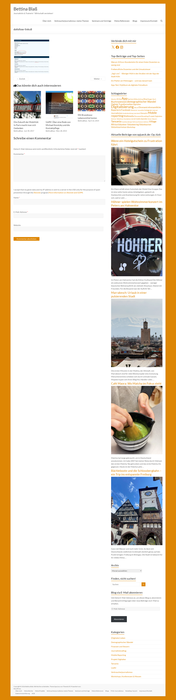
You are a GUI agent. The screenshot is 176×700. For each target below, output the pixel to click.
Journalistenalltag (118, 651)
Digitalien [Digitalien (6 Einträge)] (137, 104)
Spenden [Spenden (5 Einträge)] (144, 119)
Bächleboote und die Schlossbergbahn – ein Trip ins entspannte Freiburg (136, 472)
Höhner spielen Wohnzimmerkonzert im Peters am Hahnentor (136, 203)
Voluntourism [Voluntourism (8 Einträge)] (145, 124)
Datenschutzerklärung (23, 694)
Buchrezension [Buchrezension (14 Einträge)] (119, 101)
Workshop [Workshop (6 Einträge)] (131, 127)
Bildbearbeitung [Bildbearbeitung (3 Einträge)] (138, 99)
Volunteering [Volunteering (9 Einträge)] (133, 124)
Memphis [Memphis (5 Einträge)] (144, 113)
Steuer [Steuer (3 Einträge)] (150, 119)
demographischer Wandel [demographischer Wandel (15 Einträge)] (141, 101)
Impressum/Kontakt (148, 21)
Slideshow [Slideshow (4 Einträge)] (120, 119)
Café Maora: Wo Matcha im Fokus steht (136, 383)
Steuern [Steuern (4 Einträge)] (154, 119)
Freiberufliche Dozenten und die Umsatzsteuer (130, 69)
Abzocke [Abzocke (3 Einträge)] (113, 99)
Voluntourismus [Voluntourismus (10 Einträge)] (118, 127)
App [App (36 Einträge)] (124, 99)
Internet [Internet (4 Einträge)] (155, 110)
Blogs (135, 21)
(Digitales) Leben (118, 638)
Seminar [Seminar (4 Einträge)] (113, 119)
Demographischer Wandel (122, 642)
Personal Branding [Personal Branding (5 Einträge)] (141, 116)
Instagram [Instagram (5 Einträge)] (148, 110)
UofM (113, 668)
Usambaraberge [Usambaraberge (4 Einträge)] (127, 122)
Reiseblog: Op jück (132, 691)
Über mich (47, 21)
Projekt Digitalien (118, 659)
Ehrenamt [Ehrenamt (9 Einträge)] (143, 107)
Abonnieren (119, 619)
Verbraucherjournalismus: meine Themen (71, 21)
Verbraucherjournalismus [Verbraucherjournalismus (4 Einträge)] (140, 122)
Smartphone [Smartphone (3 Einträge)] (127, 119)
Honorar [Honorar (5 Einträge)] (134, 110)
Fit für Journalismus (117, 691)
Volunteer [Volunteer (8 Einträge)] (122, 124)
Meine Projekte (40, 691)
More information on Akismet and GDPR (66, 192)
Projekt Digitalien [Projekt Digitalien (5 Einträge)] (155, 116)
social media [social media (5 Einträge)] (136, 119)
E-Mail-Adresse (21, 212)
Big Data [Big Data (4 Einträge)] (130, 99)
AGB (33, 694)
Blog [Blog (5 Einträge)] (145, 99)
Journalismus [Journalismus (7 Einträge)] (116, 113)
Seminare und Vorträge (101, 21)
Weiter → (98, 79)
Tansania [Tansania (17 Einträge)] (116, 121)
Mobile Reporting (118, 655)
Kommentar (19, 154)
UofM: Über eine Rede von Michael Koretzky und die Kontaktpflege (58, 125)
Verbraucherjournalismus (121, 672)
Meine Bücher (28, 691)
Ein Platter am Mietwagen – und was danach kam (131, 81)
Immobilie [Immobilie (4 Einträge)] (141, 110)
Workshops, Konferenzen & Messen (126, 676)
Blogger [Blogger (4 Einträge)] (149, 99)
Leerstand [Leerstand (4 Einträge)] (137, 113)
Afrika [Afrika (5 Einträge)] (118, 99)
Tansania (114, 664)
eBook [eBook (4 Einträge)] (136, 108)
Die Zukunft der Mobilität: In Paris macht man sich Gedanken (26, 125)
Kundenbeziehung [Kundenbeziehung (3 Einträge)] (128, 113)
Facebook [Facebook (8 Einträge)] (125, 110)
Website (17, 225)
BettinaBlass (18, 131)
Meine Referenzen (122, 21)
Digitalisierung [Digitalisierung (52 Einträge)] (122, 107)
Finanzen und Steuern (120, 646)
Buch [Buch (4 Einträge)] (154, 99)
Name (17, 197)
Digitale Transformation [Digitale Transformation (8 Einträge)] (121, 104)
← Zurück (21, 79)
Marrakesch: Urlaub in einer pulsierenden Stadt (129, 294)
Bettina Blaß (25, 9)
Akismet (37, 192)
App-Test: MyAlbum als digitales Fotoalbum (129, 85)
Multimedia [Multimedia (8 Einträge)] (129, 116)
